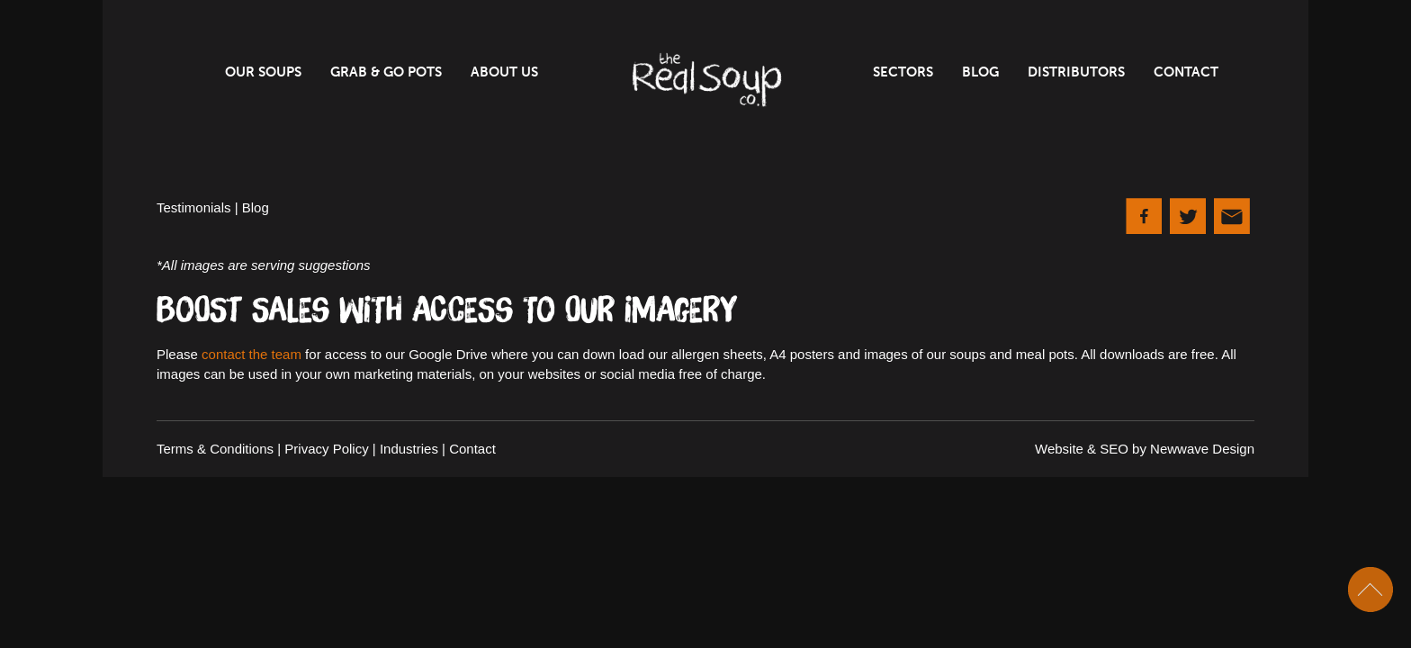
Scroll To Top (1370, 589)
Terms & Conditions (215, 448)
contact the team (251, 354)
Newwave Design (1202, 448)
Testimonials (194, 207)
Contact (1186, 72)
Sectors (903, 72)
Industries (409, 448)
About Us (504, 72)
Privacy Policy (326, 448)
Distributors (1076, 72)
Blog (980, 72)
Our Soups (263, 72)
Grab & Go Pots (386, 72)
